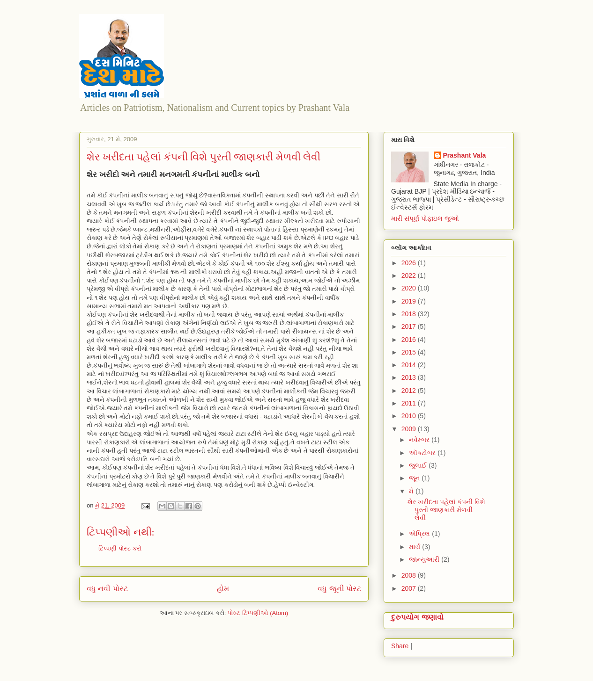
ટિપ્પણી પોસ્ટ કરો (119, 548)
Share (399, 646)
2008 (409, 575)
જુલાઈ (419, 465)
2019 (409, 301)
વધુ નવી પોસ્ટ (107, 589)
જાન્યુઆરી (425, 559)
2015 (409, 352)
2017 (409, 326)
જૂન (415, 478)
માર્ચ (415, 547)
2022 (409, 275)
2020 (409, 288)
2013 (409, 377)
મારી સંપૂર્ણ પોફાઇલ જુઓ (425, 218)
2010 (409, 416)
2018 (409, 314)
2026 (409, 263)
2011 (409, 403)
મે (412, 491)
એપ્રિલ (420, 533)
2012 (409, 390)
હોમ (223, 589)
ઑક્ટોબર (423, 452)
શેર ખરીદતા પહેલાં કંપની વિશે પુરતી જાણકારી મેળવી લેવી (446, 510)
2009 (409, 429)
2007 (409, 588)
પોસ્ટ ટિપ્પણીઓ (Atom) (258, 612)
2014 (409, 365)
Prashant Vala (464, 155)
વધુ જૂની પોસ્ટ (339, 589)
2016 (409, 339)
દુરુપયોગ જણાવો (417, 617)
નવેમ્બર (420, 439)
